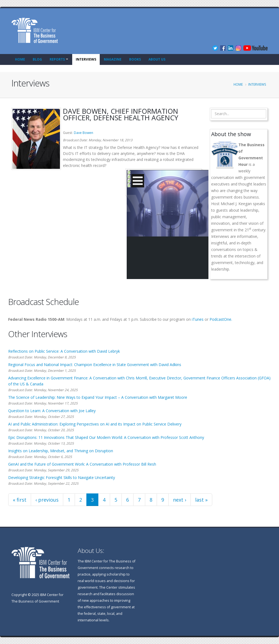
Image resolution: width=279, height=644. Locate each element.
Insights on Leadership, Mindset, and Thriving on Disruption (60, 450)
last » (201, 499)
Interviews (86, 59)
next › (179, 499)
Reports (57, 59)
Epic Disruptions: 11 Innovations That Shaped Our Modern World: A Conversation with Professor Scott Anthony (106, 437)
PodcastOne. (221, 319)
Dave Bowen (83, 132)
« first (19, 499)
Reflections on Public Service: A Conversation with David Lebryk (64, 351)
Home (20, 59)
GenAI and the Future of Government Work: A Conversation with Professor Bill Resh (82, 464)
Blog (37, 59)
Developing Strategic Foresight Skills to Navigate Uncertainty (61, 477)
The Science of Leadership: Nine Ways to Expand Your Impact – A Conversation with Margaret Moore (97, 397)
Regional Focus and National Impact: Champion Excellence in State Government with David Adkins (94, 364)
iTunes (198, 319)
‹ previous (47, 499)
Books (135, 59)
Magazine (113, 59)
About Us (156, 59)
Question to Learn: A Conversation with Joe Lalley (52, 410)
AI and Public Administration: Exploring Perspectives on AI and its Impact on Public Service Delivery (94, 424)
